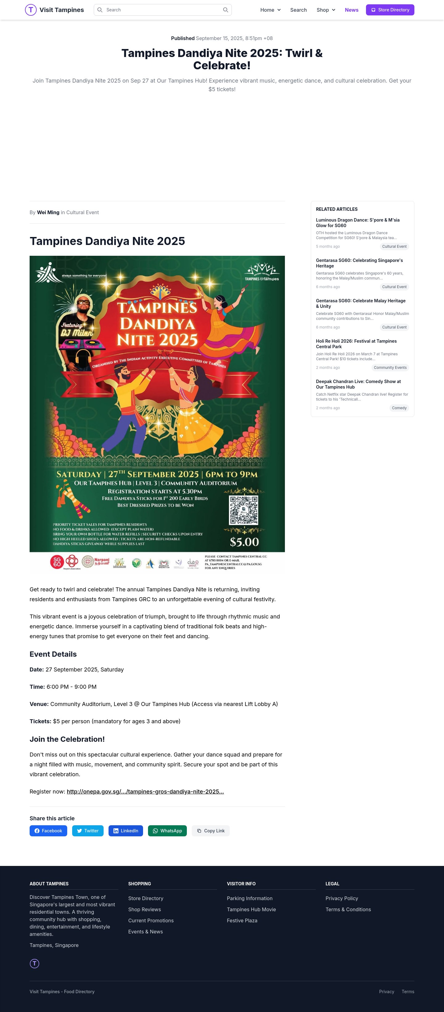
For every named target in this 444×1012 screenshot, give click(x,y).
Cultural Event (82, 212)
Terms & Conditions (348, 909)
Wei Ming (48, 212)
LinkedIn (125, 830)
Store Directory (145, 898)
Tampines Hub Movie (251, 909)
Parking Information (250, 898)
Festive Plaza (242, 920)
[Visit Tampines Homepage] (61, 10)
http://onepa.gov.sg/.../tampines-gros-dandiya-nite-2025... (145, 791)
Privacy (386, 991)
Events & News (145, 931)
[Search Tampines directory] (227, 10)
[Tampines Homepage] (31, 10)
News (352, 10)
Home (270, 10)
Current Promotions (151, 920)
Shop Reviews (144, 909)
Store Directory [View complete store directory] (390, 9)
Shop (326, 10)
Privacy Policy (342, 898)
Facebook (48, 830)
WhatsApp (167, 830)
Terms (408, 991)
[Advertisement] (222, 155)
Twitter (88, 830)
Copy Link (211, 830)
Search (298, 10)
